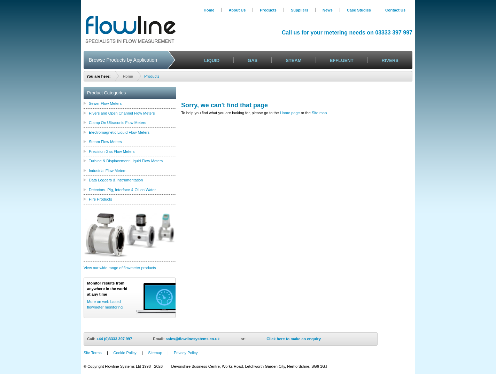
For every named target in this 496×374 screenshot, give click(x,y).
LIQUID (211, 60)
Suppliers (299, 10)
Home (209, 10)
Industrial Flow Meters (107, 171)
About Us (237, 10)
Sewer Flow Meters (105, 103)
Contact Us (395, 10)
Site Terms (93, 353)
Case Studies (359, 10)
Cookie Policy (125, 353)
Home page (290, 113)
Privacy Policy (185, 353)
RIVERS (390, 60)
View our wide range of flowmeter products (120, 268)
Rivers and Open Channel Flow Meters (122, 113)
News (328, 10)
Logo (130, 29)
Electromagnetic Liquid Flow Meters (119, 132)
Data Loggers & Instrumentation (116, 180)
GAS (252, 60)
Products (268, 10)
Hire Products (100, 199)
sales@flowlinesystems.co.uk (192, 339)
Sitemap (155, 353)
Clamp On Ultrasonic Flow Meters (117, 122)
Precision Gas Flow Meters (111, 151)
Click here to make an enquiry (293, 339)
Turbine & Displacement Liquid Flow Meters (126, 161)
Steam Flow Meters (105, 142)
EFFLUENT (342, 60)
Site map (319, 113)
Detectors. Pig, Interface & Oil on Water (122, 190)
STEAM (294, 60)
